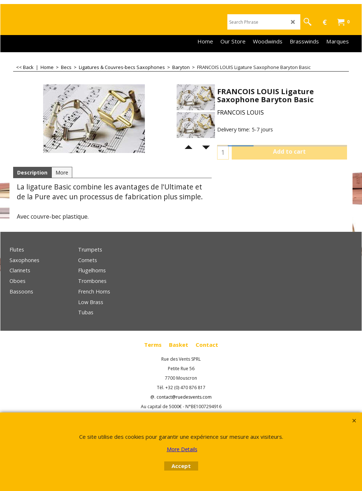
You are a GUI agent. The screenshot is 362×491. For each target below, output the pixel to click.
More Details (182, 449)
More (61, 172)
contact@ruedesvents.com (184, 397)
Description (32, 172)
